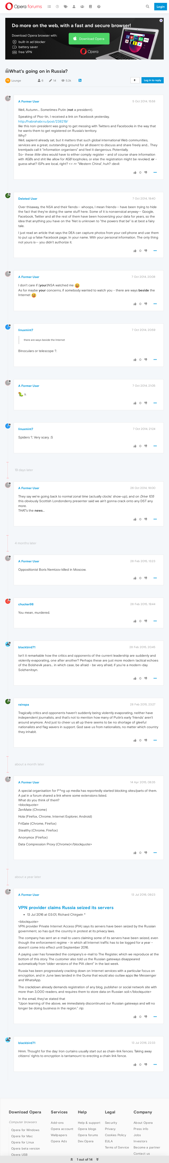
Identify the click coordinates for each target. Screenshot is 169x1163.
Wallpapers (59, 1135)
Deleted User (27, 198)
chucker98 (25, 604)
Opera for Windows (25, 1130)
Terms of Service (117, 1147)
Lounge (16, 80)
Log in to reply (152, 80)
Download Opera (91, 39)
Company (143, 1112)
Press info (141, 1129)
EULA (109, 1141)
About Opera (143, 1122)
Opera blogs (87, 1129)
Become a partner (147, 1147)
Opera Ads (59, 1141)
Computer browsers (23, 1122)
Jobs (137, 1135)
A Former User (28, 101)
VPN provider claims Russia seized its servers (66, 907)
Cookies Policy (115, 1135)
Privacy (110, 1129)
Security (111, 1122)
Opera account (62, 1129)
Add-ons (57, 1122)
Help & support (89, 1122)
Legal (110, 1112)
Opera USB (19, 1154)
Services (59, 1112)
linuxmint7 (25, 330)
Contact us (142, 1153)
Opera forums (88, 1135)
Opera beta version (25, 1148)
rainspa (23, 704)
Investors (140, 1141)
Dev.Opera (86, 1141)
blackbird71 (26, 647)
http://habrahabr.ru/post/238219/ (43, 121)
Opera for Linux (22, 1142)
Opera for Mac (22, 1136)
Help (82, 1112)
